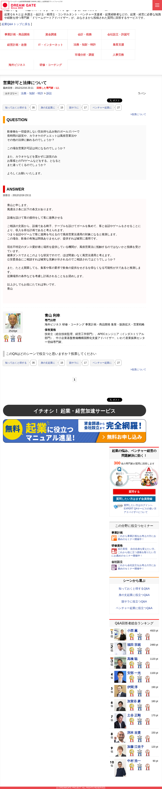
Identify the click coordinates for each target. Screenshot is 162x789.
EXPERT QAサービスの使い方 (140, 508)
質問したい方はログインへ (138, 505)
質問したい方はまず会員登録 (134, 498)
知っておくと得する (16, 107)
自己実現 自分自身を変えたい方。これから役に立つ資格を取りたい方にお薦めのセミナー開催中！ (134, 552)
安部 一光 (134, 673)
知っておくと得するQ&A (134, 588)
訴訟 (49, 93)
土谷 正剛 (134, 715)
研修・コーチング (51, 64)
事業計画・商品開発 (17, 34)
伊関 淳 (132, 687)
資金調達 (50, 34)
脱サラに (74, 107)
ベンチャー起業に (102, 107)
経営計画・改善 (17, 44)
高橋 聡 (132, 659)
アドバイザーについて (136, 512)
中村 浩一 (134, 761)
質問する (134, 491)
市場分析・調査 (84, 54)
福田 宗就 (134, 644)
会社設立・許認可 (118, 34)
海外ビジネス (17, 64)
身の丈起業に (48, 107)
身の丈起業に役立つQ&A (134, 594)
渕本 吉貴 (134, 732)
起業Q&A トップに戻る (16, 24)
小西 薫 (132, 630)
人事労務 (118, 54)
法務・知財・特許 (85, 44)
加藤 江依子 (135, 746)
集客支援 (118, 44)
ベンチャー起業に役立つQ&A (134, 608)
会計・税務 (85, 34)
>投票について (138, 114)
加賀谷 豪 (134, 701)
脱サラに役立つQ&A (134, 601)
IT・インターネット (50, 44)
